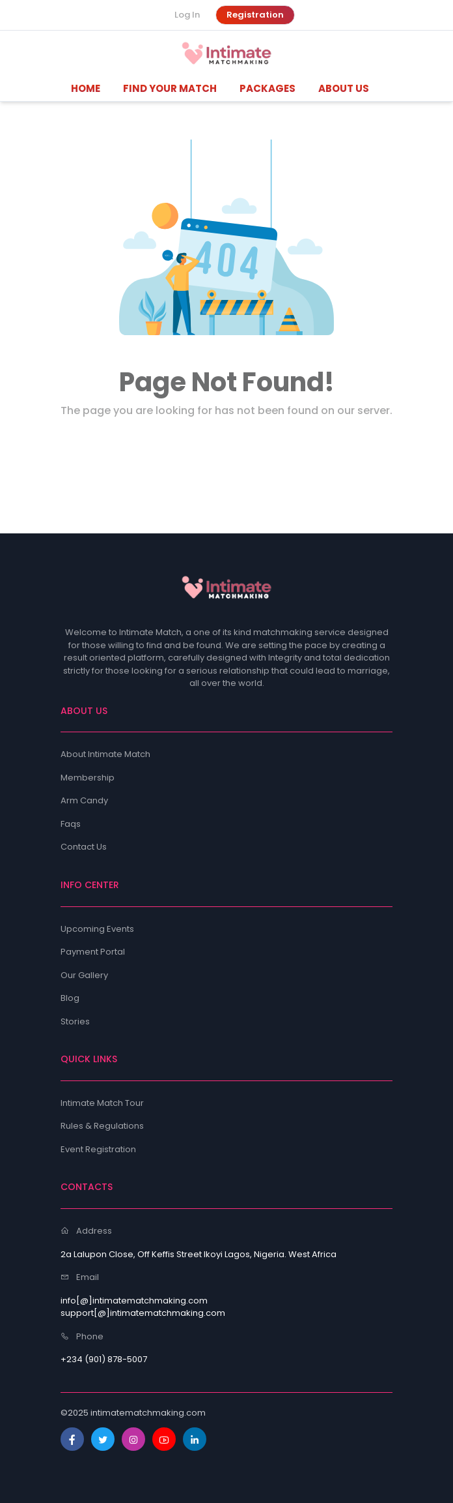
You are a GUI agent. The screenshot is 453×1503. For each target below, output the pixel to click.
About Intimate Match (105, 754)
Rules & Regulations (102, 1126)
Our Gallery (84, 975)
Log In (187, 14)
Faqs (71, 824)
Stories (75, 1021)
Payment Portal (93, 951)
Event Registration (98, 1149)
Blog (70, 998)
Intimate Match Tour (102, 1103)
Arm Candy (84, 800)
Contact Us (84, 847)
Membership (88, 777)
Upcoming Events (97, 929)
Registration (255, 14)
